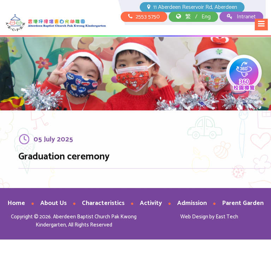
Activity (151, 203)
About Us (53, 203)
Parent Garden (243, 203)
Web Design (194, 216)
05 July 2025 (53, 141)
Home (16, 203)
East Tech (227, 216)
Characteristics (103, 203)
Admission (192, 203)
